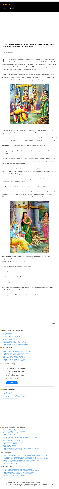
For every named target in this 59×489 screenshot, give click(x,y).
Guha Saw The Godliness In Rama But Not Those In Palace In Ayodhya (21, 460)
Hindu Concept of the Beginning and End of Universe (17, 351)
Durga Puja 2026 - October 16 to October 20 (14, 442)
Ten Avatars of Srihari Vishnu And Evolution (14, 357)
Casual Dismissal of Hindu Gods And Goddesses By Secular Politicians (21, 470)
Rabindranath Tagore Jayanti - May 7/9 (13, 430)
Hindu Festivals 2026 (8, 446)
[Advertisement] (29, 24)
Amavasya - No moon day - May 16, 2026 (14, 338)
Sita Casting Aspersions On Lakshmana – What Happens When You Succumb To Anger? (26, 458)
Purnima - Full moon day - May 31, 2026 (13, 341)
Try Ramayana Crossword (10, 398)
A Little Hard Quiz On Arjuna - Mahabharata (14, 395)
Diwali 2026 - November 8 (10, 443)
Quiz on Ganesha (7, 393)
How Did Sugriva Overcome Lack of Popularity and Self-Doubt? (20, 457)
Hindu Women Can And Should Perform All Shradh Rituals (18, 472)
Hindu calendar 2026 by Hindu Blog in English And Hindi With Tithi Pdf (22, 448)
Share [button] (53, 323)
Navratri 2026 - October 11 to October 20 (14, 440)
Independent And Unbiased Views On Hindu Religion (17, 353)
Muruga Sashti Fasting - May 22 (11, 339)
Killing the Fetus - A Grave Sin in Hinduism (14, 475)
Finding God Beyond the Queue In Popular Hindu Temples (18, 469)
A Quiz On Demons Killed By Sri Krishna (14, 396)
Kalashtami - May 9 (8, 333)
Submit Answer (12, 383)
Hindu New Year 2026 (9, 434)
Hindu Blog (7, 4)
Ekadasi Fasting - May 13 (9, 335)
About (3, 8)
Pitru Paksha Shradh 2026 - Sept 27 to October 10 (16, 439)
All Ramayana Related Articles (11, 463)
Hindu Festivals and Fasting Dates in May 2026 (15, 344)
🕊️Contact (11, 8)
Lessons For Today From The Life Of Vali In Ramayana (17, 461)
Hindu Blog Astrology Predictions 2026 (13, 449)
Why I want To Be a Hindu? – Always (13, 356)
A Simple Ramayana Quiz (10, 392)
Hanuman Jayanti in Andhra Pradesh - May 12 (15, 431)
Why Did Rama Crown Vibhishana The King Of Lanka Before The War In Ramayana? (25, 455)
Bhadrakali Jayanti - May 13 (10, 433)
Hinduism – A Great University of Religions (14, 360)
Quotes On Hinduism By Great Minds (13, 354)
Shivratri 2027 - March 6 (9, 445)
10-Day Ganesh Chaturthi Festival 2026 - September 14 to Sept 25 (20, 437)
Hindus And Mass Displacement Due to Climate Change (17, 473)
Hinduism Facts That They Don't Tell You (14, 359)
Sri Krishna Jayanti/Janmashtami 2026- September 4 (16, 436)
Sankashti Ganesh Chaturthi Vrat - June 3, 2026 (15, 342)
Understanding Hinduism (9, 350)
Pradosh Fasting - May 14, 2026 (11, 336)
